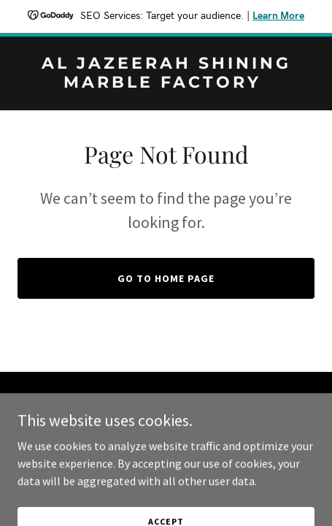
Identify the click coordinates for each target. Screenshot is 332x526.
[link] (166, 83)
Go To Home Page (166, 278)
